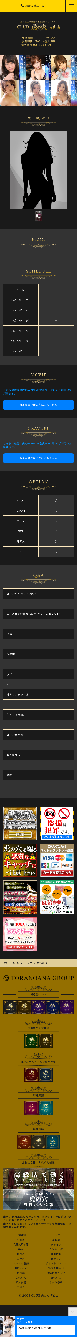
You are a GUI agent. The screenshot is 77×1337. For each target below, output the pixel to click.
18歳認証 (21, 1235)
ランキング (56, 1249)
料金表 (21, 1254)
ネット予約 (56, 1282)
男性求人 (56, 1278)
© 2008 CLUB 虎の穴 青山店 (39, 1295)
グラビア (56, 1244)
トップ (56, 1235)
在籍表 (56, 1240)
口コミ (21, 1287)
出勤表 (21, 1240)
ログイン (56, 1259)
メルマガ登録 (21, 1263)
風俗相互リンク (56, 1273)
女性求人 (20, 1278)
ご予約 (21, 1259)
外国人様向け (56, 1268)
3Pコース (21, 1268)
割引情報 (56, 1254)
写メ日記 (20, 1282)
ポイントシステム (56, 1263)
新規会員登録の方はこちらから (38, 404)
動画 (21, 1249)
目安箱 (21, 1273)
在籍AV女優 (21, 1244)
